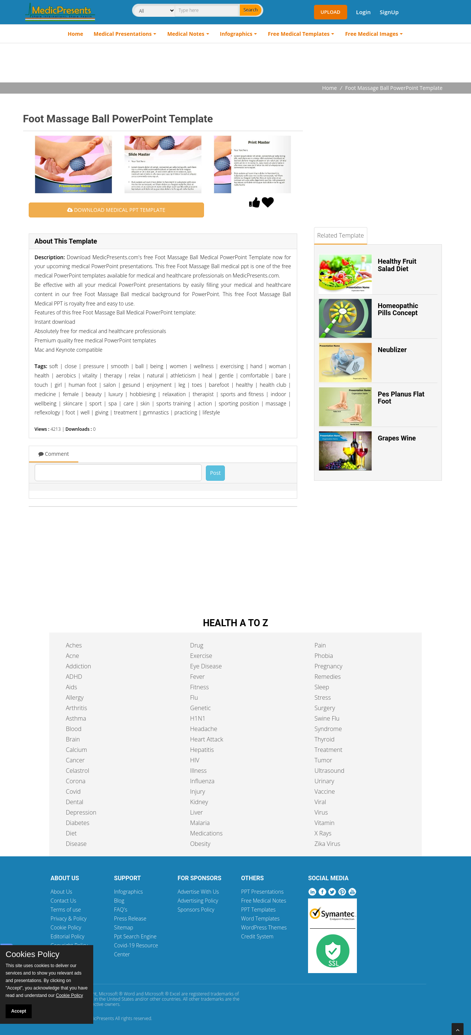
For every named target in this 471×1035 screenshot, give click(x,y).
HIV (195, 760)
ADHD (74, 676)
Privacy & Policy (69, 918)
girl (58, 384)
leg (181, 384)
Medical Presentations (123, 33)
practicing (185, 412)
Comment (53, 453)
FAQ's (120, 909)
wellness (204, 366)
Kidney (199, 802)
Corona (76, 781)
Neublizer (392, 350)
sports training (173, 403)
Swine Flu (326, 718)
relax (134, 375)
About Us (61, 891)
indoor (278, 394)
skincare (72, 403)
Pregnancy (328, 666)
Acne (72, 656)
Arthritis (76, 708)
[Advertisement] (235, 64)
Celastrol (78, 770)
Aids (71, 687)
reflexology (47, 412)
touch (41, 384)
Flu (194, 697)
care (128, 403)
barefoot (219, 384)
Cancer (75, 760)
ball (139, 366)
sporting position (239, 403)
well (85, 412)
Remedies (327, 676)
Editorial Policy (68, 936)
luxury (116, 394)
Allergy (75, 697)
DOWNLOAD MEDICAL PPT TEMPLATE (116, 209)
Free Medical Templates (298, 33)
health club (273, 384)
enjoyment (159, 384)
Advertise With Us (198, 891)
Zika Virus (327, 844)
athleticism (183, 375)
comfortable (254, 375)
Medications (206, 833)
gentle (226, 375)
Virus (321, 812)
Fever (197, 676)
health (42, 375)
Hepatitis (202, 750)
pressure (93, 366)
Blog (119, 900)
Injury (197, 791)
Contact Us (63, 900)
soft (53, 366)
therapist (203, 394)
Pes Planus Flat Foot (401, 397)
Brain (73, 739)
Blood (74, 729)
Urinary (324, 781)
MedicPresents (99, 1018)
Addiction (78, 666)
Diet (71, 833)
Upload (330, 12)
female (71, 394)
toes (197, 384)
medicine (45, 394)
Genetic (200, 708)
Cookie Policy (66, 927)
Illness (198, 770)
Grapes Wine (397, 438)
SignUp (389, 12)
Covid (73, 791)
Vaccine (324, 791)
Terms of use (66, 909)
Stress (322, 697)
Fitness (199, 687)
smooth (120, 366)
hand (256, 366)
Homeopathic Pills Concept (398, 309)
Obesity (200, 844)
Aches (74, 645)
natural (155, 375)
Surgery (324, 708)
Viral (320, 802)
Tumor (323, 760)
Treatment (328, 750)
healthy (244, 384)
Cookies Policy (32, 954)
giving (102, 412)
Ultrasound (329, 770)
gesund (131, 384)
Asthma (76, 718)
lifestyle (211, 412)
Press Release (130, 918)
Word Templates (260, 918)
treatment (125, 412)
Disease (76, 844)
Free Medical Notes (263, 900)
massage (276, 403)
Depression (81, 812)
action (205, 403)
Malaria (200, 823)
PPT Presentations (262, 891)
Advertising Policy (198, 900)
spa (113, 403)
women (178, 366)
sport (96, 403)
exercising (232, 366)
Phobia (323, 656)
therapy (113, 375)
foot (70, 412)
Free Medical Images (371, 33)
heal (207, 375)
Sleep (321, 687)
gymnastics (156, 412)
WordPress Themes (263, 927)
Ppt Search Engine (135, 936)
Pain (320, 645)
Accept (18, 1011)
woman (277, 366)
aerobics (66, 375)
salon (109, 384)
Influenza (202, 781)
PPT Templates (258, 909)
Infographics (236, 33)
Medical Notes (185, 33)
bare (281, 375)
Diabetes (78, 823)
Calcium (76, 750)
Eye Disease (206, 666)
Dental (75, 802)
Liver (196, 812)
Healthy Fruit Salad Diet (397, 265)
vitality (90, 375)
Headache (203, 729)
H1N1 (197, 718)
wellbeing (46, 403)
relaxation (174, 394)
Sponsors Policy (196, 909)
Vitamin (324, 823)
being (156, 366)
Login (363, 12)
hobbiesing (143, 394)
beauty (93, 394)
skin (145, 403)
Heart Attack (206, 739)
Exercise (201, 656)
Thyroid (324, 739)
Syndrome (328, 729)
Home (75, 33)
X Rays (323, 833)
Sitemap (123, 927)
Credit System (257, 936)
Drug (196, 645)
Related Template (340, 235)
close (70, 366)
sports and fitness (242, 394)
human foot (83, 384)
